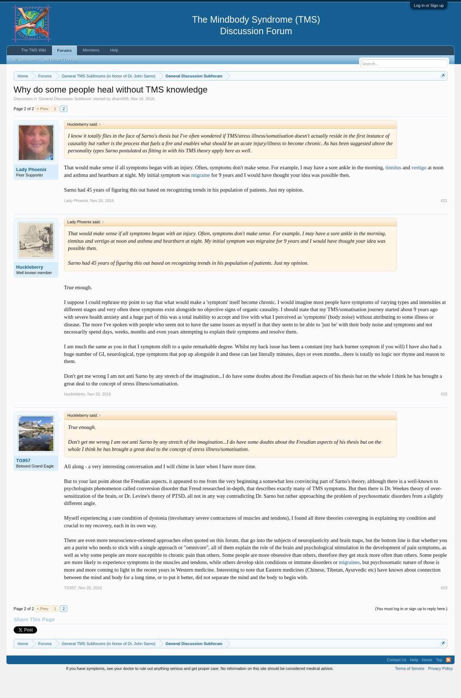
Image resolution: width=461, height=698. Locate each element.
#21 (444, 222)
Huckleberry (29, 288)
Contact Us (396, 681)
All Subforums (25, 59)
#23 (444, 609)
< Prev (42, 130)
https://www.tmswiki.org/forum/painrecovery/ (343, 93)
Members (91, 50)
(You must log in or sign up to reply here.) (411, 630)
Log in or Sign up (429, 5)
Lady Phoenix (31, 191)
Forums (64, 50)
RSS (448, 681)
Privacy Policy (440, 690)
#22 (444, 415)
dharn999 (120, 120)
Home (427, 681)
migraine (200, 197)
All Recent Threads (61, 59)
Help (114, 50)
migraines (349, 584)
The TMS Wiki (33, 50)
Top (439, 681)
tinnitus (393, 189)
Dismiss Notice (441, 92)
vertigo (419, 189)
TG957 (23, 482)
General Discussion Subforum (65, 120)
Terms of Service (410, 690)
